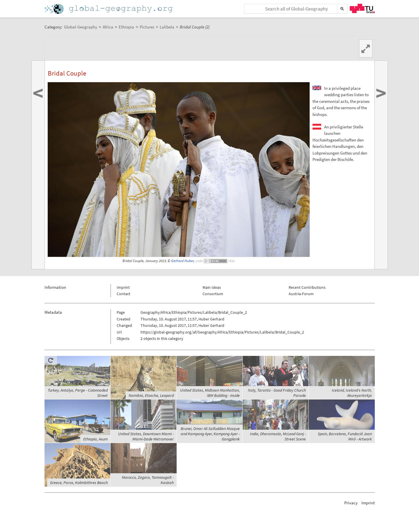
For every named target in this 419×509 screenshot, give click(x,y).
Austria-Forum (301, 293)
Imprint (123, 287)
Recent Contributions (307, 287)
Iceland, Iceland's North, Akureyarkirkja (352, 393)
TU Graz (362, 8)
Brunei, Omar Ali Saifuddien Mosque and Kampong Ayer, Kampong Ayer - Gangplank (210, 434)
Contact (123, 293)
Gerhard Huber (182, 260)
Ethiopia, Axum (95, 439)
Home (109, 9)
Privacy (351, 503)
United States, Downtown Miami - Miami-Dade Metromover (146, 436)
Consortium (213, 293)
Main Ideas (212, 287)
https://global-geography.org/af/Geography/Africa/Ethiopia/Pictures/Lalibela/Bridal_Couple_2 (222, 332)
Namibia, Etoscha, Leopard (151, 395)
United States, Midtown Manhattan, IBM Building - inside (210, 393)
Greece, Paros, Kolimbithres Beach (79, 482)
